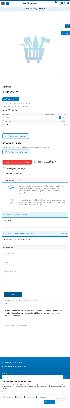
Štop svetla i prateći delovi (17, 104)
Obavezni (9, 397)
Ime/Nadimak (9, 254)
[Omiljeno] (60, 4)
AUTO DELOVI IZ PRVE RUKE (35, 8)
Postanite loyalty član (17, 152)
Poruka (7, 277)
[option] (35, 9)
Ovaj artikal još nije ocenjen (17, 325)
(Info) (63, 118)
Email (6, 262)
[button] (7, 3)
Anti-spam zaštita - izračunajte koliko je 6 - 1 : (21, 300)
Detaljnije (5, 392)
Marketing (42, 397)
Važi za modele (11, 99)
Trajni (20, 397)
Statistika (30, 397)
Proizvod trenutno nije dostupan (17, 162)
